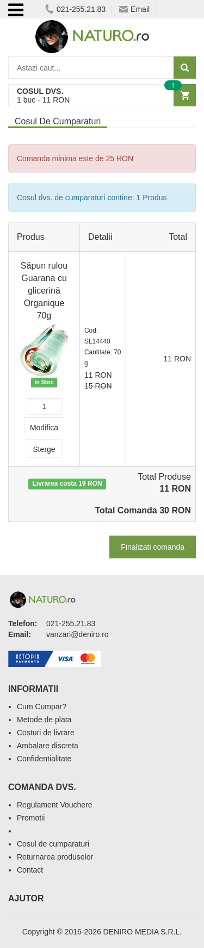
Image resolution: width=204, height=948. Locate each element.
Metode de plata (44, 719)
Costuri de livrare (46, 732)
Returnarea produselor (55, 856)
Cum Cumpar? (41, 706)
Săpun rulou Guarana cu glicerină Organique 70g (44, 290)
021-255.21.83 (75, 9)
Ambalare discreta (47, 745)
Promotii (31, 817)
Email (134, 9)
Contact (30, 870)
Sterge (44, 449)
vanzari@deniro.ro (77, 634)
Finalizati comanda (152, 547)
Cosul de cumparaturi (53, 843)
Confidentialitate (44, 758)
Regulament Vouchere (54, 804)
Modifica (44, 427)
